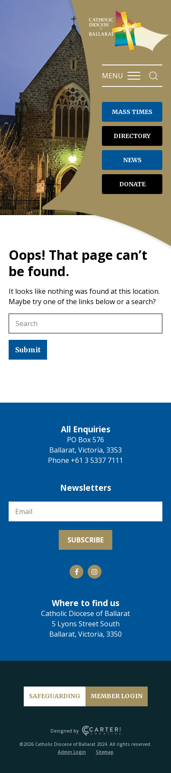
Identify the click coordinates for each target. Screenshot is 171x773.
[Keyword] (85, 323)
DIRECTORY (132, 136)
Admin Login (72, 752)
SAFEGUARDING (54, 696)
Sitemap (105, 752)
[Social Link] (76, 572)
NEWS (132, 160)
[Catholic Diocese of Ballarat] (130, 50)
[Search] (153, 75)
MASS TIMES (132, 112)
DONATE (132, 184)
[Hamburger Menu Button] (134, 76)
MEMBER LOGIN (116, 696)
